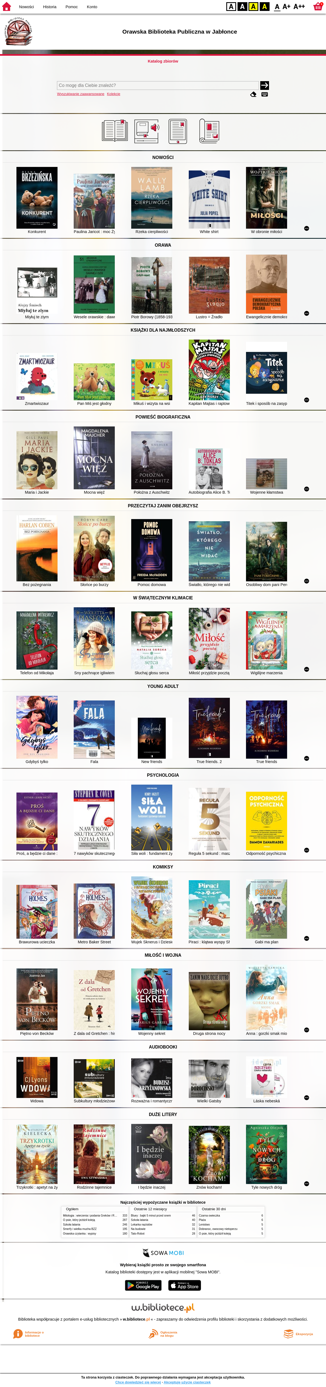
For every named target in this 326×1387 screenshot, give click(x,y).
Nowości (26, 7)
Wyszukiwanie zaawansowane (80, 94)
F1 (286, 6)
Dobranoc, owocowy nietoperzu (218, 1228)
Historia (49, 7)
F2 (299, 6)
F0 (277, 6)
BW (242, 6)
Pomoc (71, 7)
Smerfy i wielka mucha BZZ (80, 1228)
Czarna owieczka (209, 1215)
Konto (92, 7)
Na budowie (138, 1228)
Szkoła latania (71, 1224)
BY (264, 6)
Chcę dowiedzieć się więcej (138, 1382)
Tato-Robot (137, 1233)
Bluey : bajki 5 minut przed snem (151, 1215)
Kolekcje (113, 94)
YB (253, 6)
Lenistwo (204, 1224)
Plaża (202, 1219)
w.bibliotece (136, 1319)
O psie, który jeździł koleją (79, 1219)
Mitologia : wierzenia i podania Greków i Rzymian (93, 1215)
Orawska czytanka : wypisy (79, 1233)
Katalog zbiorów (163, 61)
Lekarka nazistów (141, 1224)
